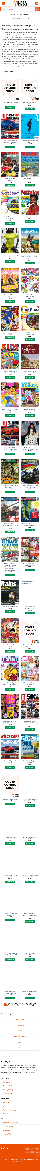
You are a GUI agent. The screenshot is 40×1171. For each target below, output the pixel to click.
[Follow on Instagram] (4, 1149)
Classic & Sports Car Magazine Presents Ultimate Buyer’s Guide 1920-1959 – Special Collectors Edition (10, 567)
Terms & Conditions (9, 1110)
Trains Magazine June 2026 (10, 606)
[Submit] (37, 9)
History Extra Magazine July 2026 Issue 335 (30, 799)
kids (31, 39)
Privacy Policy (7, 1130)
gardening (26, 39)
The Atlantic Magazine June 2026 (30, 141)
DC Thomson (27, 44)
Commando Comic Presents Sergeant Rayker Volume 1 (30, 915)
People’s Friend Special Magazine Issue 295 (10, 992)
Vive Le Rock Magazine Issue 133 (10, 295)
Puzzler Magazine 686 (30, 217)
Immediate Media (17, 44)
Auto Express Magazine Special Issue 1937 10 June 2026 (29, 722)
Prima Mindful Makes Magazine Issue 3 (30, 410)
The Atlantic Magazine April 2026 (29, 954)
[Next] (34, 1004)
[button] (3, 3)
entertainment (18, 39)
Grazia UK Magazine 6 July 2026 (10, 255)
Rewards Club (33, 56)
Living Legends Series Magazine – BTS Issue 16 (10, 722)
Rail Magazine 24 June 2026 (29, 179)
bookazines (27, 35)
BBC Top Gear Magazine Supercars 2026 (30, 645)
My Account (7, 1082)
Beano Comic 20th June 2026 (10, 645)
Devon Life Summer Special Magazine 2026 (30, 876)
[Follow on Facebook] (1, 1149)
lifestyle (10, 42)
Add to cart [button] (10, 107)
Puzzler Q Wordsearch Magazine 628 (10, 217)
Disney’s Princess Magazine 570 (10, 410)
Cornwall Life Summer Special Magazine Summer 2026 (29, 256)
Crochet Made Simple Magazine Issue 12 (10, 838)
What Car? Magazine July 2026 (10, 761)
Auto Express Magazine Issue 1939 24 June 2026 (10, 141)
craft (11, 39)
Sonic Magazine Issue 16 (10, 333)
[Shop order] (20, 18)
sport (35, 39)
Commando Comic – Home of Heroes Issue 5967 (30, 486)
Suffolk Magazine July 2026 (10, 102)
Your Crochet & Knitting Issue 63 (10, 876)
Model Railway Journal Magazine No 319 (29, 372)
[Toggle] (3, 72)
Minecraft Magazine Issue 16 (29, 992)
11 (27, 1005)
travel (4, 42)
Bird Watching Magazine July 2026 (30, 838)
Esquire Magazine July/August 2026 (30, 607)
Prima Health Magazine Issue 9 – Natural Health (10, 683)
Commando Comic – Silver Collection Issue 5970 (10, 486)
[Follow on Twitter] (7, 1149)
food (34, 37)
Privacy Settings (8, 1090)
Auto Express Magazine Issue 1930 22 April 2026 (10, 954)
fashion (29, 37)
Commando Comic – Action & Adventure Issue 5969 (10, 525)
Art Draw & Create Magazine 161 (29, 295)
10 (23, 1005)
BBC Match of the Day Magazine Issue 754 (29, 564)
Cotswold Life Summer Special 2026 (10, 914)
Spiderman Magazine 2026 (10, 799)
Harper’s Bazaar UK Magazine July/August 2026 (30, 448)
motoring (6, 39)
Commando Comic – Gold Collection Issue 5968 (29, 524)
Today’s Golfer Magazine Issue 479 (30, 761)
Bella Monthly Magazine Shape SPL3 (30, 683)
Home (13, 14)
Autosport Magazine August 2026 (10, 179)
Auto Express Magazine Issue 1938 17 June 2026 (10, 448)
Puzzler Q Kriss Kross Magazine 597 (30, 333)
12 (31, 1005)
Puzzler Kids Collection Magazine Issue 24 (10, 372)
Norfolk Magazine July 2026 (29, 103)
